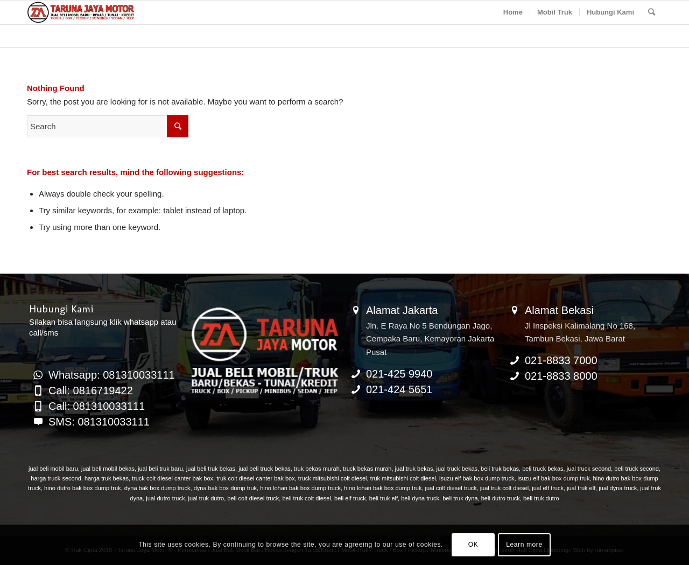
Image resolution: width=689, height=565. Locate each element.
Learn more (524, 544)
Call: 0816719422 (90, 390)
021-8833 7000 (561, 360)
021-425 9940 (399, 374)
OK (473, 544)
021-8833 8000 (561, 376)
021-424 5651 (399, 389)
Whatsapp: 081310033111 (111, 375)
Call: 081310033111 (96, 406)
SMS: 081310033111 (99, 422)
